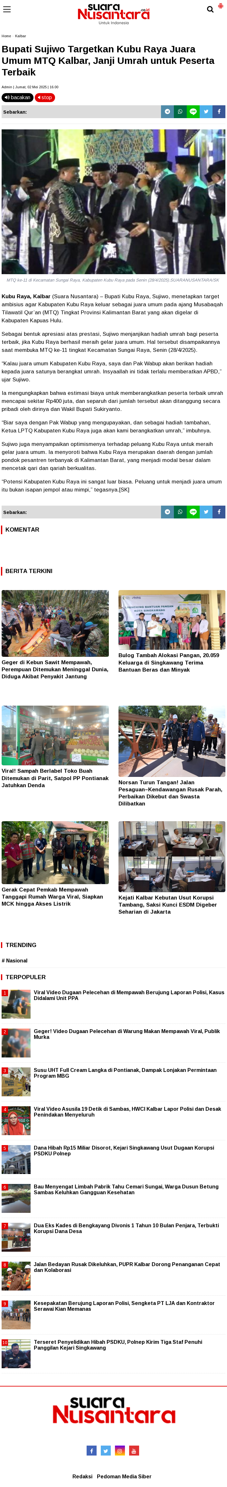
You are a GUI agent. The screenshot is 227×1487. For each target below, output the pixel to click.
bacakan (17, 97)
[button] (220, 3)
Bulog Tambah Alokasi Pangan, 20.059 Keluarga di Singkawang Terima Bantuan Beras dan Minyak (168, 662)
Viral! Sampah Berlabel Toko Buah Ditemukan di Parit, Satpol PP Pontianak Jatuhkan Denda (55, 778)
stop (45, 97)
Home (6, 36)
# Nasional (14, 960)
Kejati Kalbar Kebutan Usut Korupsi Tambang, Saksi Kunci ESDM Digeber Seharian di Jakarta (167, 905)
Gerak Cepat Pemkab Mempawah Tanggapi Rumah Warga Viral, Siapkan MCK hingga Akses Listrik (52, 897)
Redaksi (82, 1476)
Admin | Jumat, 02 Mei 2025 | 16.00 (30, 87)
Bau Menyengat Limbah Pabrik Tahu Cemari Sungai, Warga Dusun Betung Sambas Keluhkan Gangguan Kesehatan (126, 1189)
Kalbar (20, 36)
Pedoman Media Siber (124, 1476)
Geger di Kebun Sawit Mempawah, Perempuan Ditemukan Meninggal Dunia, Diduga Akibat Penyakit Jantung (55, 669)
